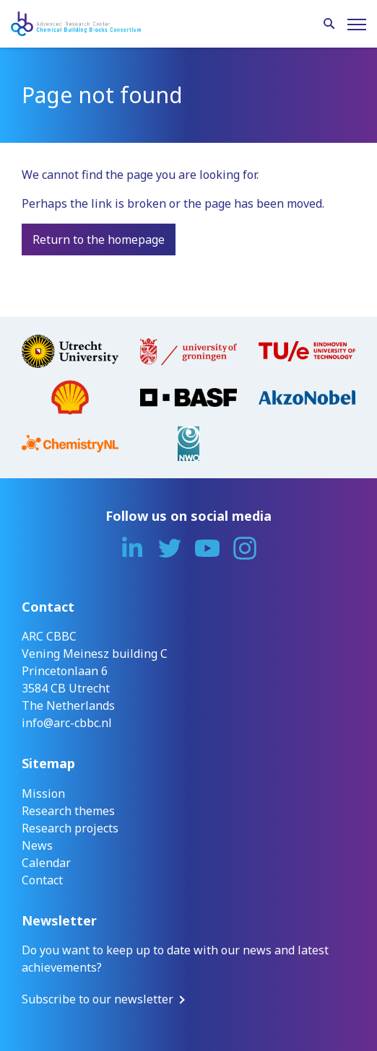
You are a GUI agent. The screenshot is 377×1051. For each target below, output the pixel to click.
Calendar (46, 863)
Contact (42, 880)
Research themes (68, 811)
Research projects (70, 828)
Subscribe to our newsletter (97, 999)
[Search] (329, 24)
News (37, 845)
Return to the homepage (98, 239)
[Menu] (356, 24)
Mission (43, 793)
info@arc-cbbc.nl (67, 723)
